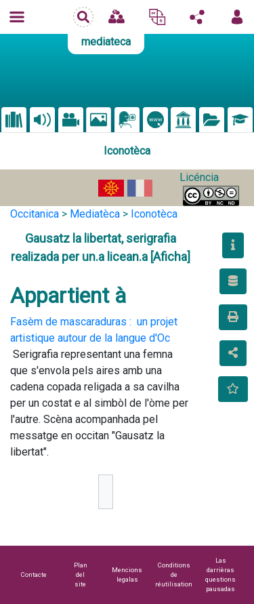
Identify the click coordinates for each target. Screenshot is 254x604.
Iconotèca (154, 213)
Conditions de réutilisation (173, 574)
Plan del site (80, 574)
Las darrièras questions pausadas (220, 574)
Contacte (34, 574)
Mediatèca (95, 213)
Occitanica (34, 213)
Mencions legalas (127, 574)
